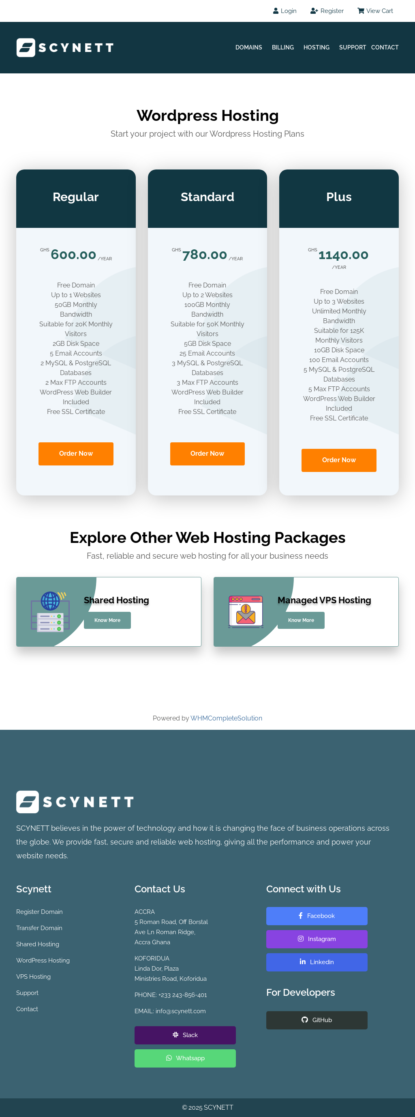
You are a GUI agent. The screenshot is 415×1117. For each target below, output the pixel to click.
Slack (185, 1035)
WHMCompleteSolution (226, 718)
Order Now (76, 453)
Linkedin (317, 962)
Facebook (317, 916)
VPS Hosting (33, 976)
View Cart (375, 11)
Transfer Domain (39, 928)
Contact (385, 47)
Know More (107, 620)
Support (352, 47)
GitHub (317, 1020)
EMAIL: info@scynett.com (170, 1011)
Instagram (317, 939)
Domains (248, 47)
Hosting (316, 47)
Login (285, 11)
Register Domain (39, 911)
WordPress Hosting (43, 960)
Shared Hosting (37, 944)
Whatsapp (185, 1058)
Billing (283, 47)
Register (327, 11)
